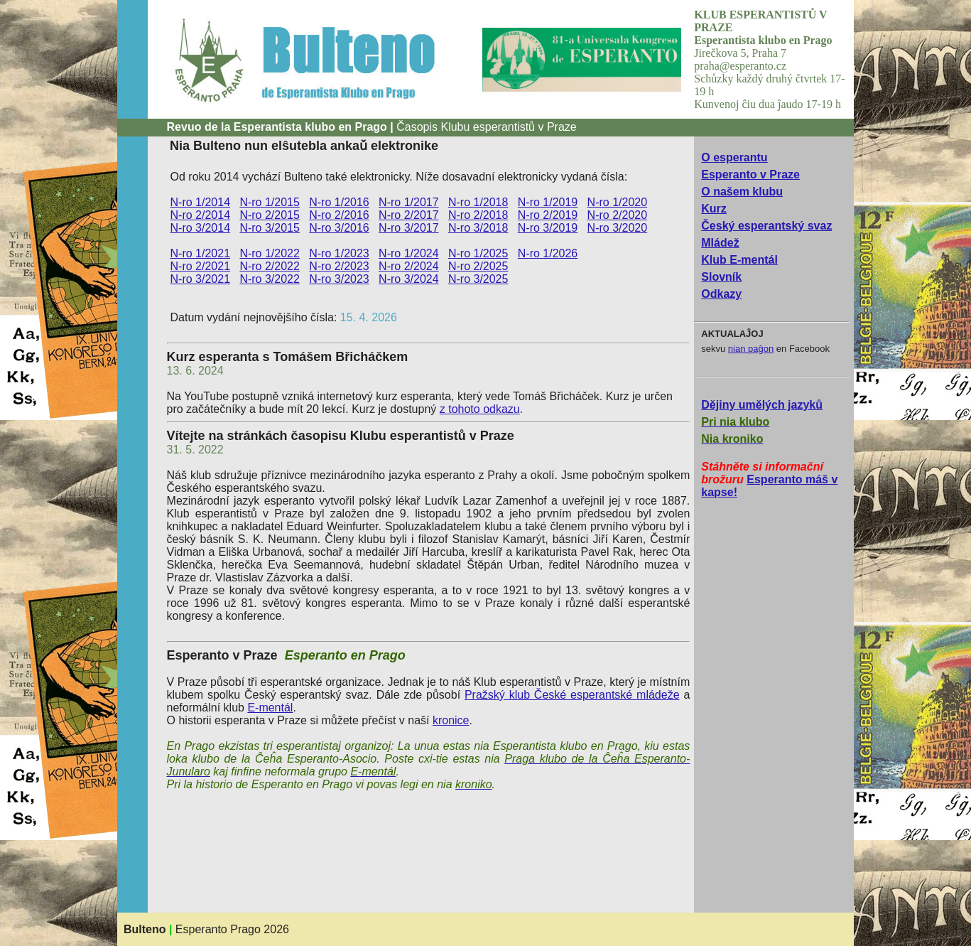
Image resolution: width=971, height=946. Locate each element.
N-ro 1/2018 (478, 202)
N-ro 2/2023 (339, 266)
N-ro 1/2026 (548, 253)
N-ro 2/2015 (269, 215)
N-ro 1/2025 (478, 253)
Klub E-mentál (739, 260)
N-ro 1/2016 (339, 202)
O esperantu (734, 157)
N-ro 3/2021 (200, 279)
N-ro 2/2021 (200, 266)
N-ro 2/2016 (339, 215)
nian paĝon (751, 348)
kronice (451, 720)
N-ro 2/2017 (409, 215)
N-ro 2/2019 (548, 215)
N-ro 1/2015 (269, 202)
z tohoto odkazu (480, 409)
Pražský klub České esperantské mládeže (572, 695)
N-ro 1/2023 (339, 253)
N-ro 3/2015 (269, 228)
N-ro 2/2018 (478, 215)
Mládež (720, 243)
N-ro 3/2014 (200, 228)
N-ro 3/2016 (339, 228)
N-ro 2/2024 (409, 266)
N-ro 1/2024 (409, 253)
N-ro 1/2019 (548, 202)
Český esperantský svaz (766, 226)
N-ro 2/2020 (617, 215)
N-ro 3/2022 (269, 279)
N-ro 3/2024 (409, 279)
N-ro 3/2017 (409, 228)
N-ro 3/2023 (339, 279)
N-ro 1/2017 (409, 202)
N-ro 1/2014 (200, 202)
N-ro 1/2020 (617, 202)
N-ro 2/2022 (269, 266)
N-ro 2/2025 (478, 266)
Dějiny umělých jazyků (762, 405)
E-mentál (270, 708)
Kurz (714, 209)
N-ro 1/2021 (200, 253)
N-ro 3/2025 (478, 279)
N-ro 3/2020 (617, 228)
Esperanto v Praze (750, 174)
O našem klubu (742, 192)
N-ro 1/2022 (269, 253)
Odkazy (721, 294)
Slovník (721, 277)
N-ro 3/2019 (548, 228)
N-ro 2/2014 (200, 215)
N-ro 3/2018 (478, 228)
